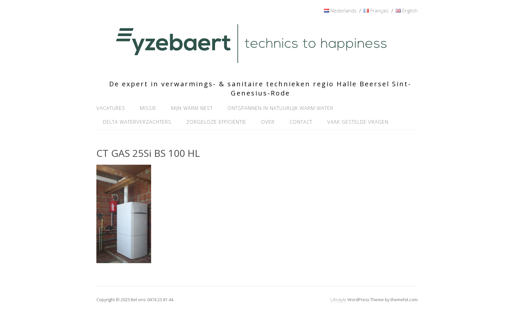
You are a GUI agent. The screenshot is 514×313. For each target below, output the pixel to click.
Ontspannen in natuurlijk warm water (280, 108)
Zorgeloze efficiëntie (216, 121)
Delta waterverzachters (137, 121)
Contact (300, 121)
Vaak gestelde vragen (357, 121)
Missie (148, 108)
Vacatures (110, 108)
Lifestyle (338, 300)
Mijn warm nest (192, 108)
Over (268, 121)
